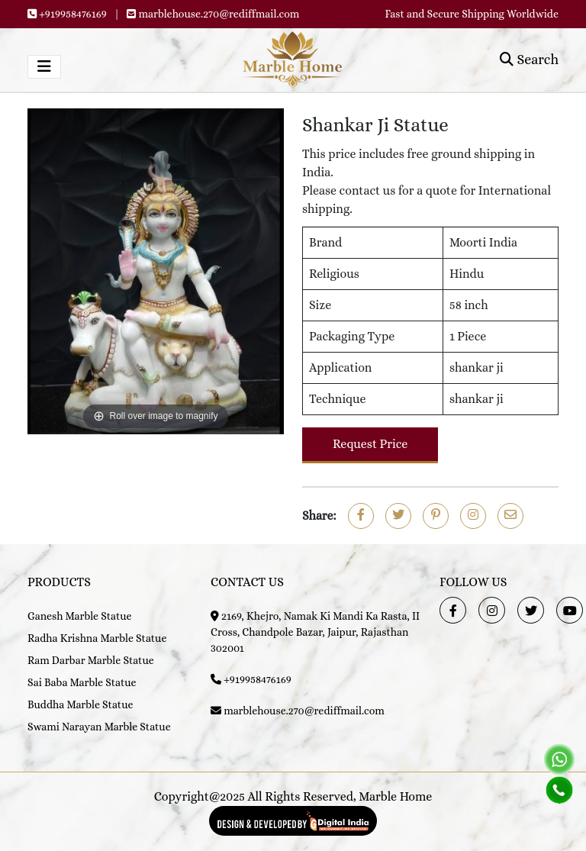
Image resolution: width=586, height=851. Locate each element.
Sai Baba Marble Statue (82, 682)
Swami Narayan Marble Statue (99, 726)
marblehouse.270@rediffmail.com (219, 14)
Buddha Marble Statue (80, 704)
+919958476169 (73, 14)
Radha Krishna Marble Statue (96, 638)
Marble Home (395, 796)
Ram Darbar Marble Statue (90, 660)
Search (529, 59)
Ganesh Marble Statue (79, 616)
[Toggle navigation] (44, 67)
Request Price (370, 444)
